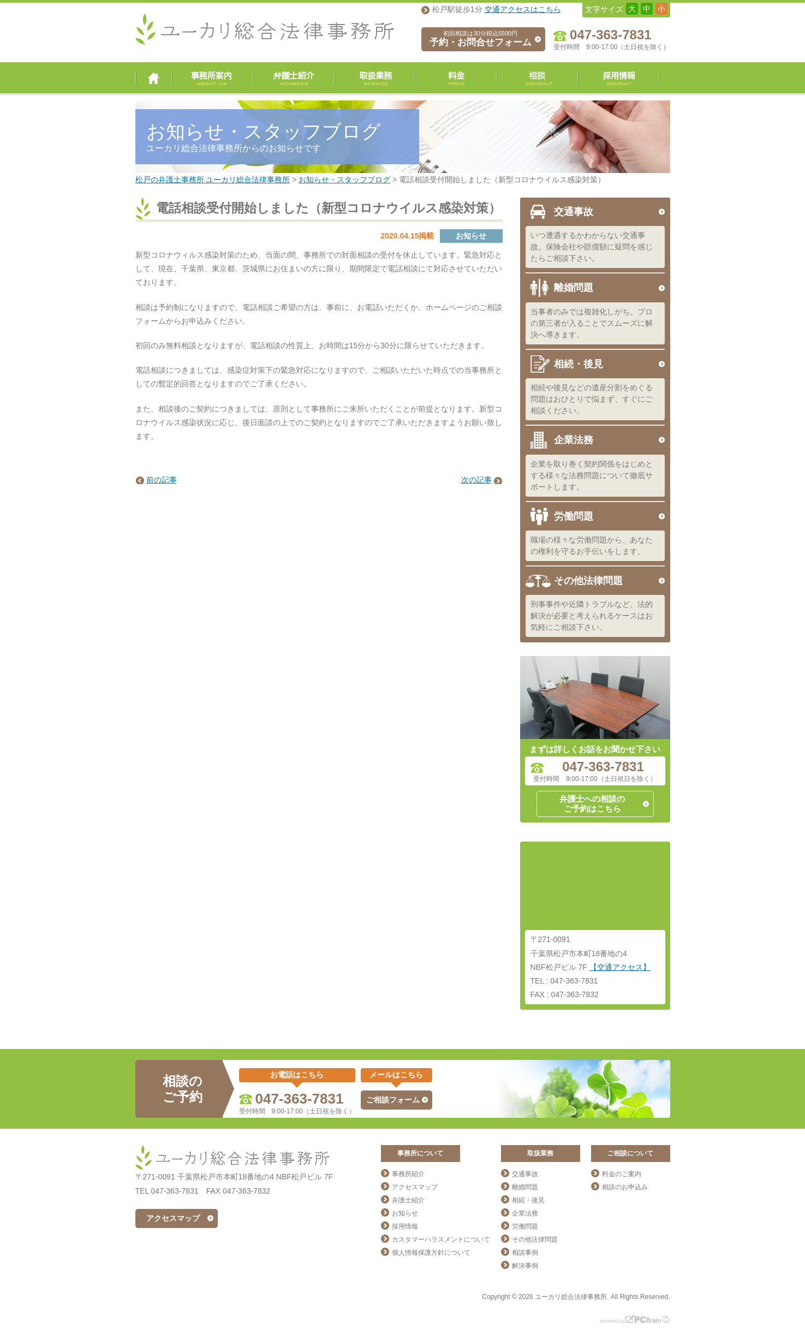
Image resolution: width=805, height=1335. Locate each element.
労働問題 (573, 516)
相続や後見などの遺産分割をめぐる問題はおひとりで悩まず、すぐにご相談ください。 (591, 399)
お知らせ (405, 1213)
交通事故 (573, 211)
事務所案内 (212, 78)
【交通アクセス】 (620, 967)
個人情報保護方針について (431, 1252)
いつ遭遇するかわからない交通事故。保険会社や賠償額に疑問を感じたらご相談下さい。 (591, 247)
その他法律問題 (588, 580)
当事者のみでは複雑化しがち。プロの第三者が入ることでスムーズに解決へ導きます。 (591, 323)
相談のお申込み (625, 1187)
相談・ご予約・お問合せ (537, 78)
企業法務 (573, 439)
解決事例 (525, 1266)
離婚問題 (573, 287)
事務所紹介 (408, 1174)
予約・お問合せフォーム (481, 38)
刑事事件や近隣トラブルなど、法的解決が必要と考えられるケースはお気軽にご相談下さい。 (591, 615)
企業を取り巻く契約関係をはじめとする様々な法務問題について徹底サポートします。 (591, 475)
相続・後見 (578, 364)
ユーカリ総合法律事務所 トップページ (153, 78)
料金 (456, 78)
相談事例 (525, 1252)
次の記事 (476, 479)
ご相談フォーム (393, 1099)
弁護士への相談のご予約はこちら (592, 803)
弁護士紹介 (294, 78)
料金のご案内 (621, 1174)
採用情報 (619, 78)
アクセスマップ (173, 1218)
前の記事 (161, 479)
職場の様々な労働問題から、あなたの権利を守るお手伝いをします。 (591, 545)
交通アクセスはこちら (523, 9)
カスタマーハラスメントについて (441, 1239)
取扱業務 (375, 78)
